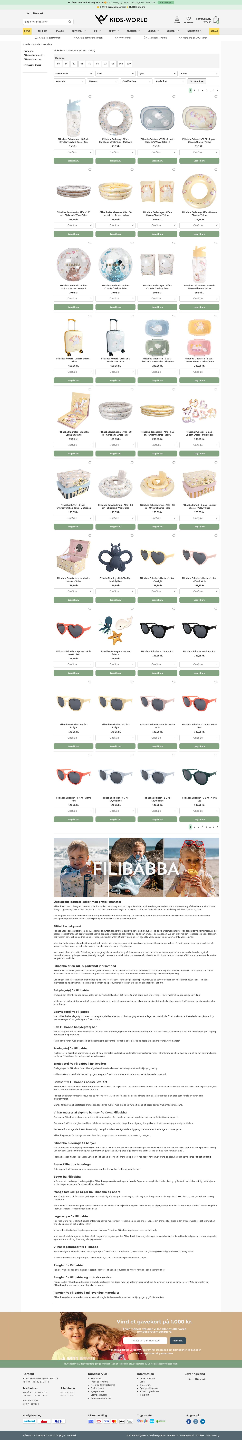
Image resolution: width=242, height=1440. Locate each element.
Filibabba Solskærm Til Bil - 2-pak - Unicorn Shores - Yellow (199, 140)
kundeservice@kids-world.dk (44, 1378)
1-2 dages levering (155, 37)
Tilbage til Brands (32, 65)
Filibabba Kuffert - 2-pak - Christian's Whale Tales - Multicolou (73, 506)
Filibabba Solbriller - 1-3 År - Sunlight (74, 726)
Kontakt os (96, 1378)
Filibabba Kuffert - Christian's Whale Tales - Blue (115, 360)
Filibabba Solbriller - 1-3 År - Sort (157, 651)
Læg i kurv (73, 160)
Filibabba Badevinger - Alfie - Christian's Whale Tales (157, 287)
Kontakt (28, 1374)
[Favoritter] (90, 97)
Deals (27, 31)
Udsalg (214, 31)
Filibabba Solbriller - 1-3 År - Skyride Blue (157, 799)
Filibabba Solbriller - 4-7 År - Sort (199, 651)
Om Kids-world (147, 1378)
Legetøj (173, 31)
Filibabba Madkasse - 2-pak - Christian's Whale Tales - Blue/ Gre (157, 360)
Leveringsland (187, 1435)
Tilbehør (133, 31)
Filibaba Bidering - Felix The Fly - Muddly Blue (115, 579)
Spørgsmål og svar (149, 1388)
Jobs (142, 1382)
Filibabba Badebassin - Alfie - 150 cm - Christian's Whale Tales (73, 213)
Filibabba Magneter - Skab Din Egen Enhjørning (74, 433)
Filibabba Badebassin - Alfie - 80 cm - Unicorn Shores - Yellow (116, 213)
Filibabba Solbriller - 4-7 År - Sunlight (116, 726)
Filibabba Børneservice (34, 55)
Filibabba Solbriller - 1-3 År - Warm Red (199, 726)
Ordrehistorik (97, 1388)
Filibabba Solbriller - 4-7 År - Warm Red (73, 799)
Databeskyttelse (157, 1435)
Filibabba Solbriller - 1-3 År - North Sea (199, 799)
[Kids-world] (121, 19)
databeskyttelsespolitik (165, 1363)
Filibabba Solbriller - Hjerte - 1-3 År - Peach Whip (199, 579)
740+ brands (123, 38)
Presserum (145, 1385)
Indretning (194, 31)
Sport (114, 31)
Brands (59, 31)
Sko (97, 31)
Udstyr (153, 31)
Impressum (172, 1435)
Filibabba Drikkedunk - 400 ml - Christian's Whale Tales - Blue (73, 140)
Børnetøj (79, 31)
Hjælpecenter (97, 1391)
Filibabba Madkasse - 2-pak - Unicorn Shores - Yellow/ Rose (199, 360)
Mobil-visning (212, 1435)
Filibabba (47, 44)
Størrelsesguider (99, 1395)
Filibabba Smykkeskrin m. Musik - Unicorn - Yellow (73, 579)
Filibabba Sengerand (33, 59)
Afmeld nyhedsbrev (149, 1391)
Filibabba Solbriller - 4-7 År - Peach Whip (157, 726)
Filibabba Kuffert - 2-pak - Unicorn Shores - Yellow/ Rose (199, 506)
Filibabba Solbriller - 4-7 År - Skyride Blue (116, 799)
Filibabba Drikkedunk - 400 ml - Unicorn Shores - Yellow (199, 287)
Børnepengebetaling (101, 1398)
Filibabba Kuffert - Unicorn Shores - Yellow (73, 360)
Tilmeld (177, 1340)
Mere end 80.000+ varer (193, 38)
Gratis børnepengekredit (88, 38)
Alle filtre (197, 81)
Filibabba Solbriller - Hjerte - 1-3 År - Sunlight (157, 579)
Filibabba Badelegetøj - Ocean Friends (115, 653)
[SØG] (69, 22)
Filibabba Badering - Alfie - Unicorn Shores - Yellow (199, 213)
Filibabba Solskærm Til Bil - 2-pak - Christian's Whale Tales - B (157, 140)
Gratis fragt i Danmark (48, 38)
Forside (26, 44)
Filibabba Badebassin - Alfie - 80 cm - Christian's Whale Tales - (116, 433)
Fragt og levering (99, 1382)
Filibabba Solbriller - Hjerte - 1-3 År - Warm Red (73, 653)
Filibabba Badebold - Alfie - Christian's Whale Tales (115, 287)
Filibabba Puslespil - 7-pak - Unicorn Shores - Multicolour (199, 433)
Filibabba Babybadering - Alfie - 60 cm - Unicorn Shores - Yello (157, 506)
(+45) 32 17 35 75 (40, 1382)
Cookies (200, 1435)
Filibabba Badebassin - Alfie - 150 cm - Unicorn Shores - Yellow (157, 433)
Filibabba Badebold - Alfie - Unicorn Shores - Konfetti (73, 287)
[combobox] (73, 152)
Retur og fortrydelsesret (103, 1385)
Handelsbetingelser (136, 1435)
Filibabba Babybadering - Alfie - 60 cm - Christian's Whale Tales (115, 506)
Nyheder (42, 31)
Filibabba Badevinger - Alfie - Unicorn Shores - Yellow (157, 213)
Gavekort (144, 1395)
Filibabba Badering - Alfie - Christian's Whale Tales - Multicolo (115, 140)
